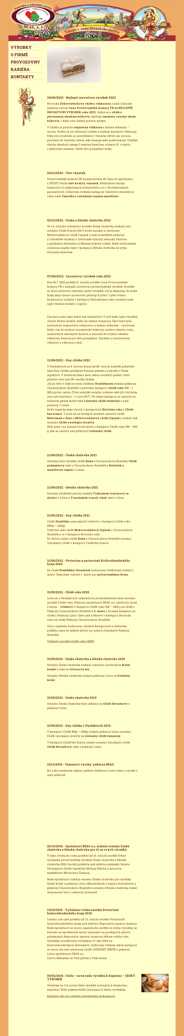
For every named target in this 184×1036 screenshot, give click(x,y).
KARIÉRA (20, 69)
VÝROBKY (21, 47)
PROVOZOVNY (25, 62)
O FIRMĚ (19, 54)
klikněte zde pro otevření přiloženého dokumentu (81, 996)
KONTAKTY (22, 76)
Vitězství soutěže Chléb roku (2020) (70, 641)
